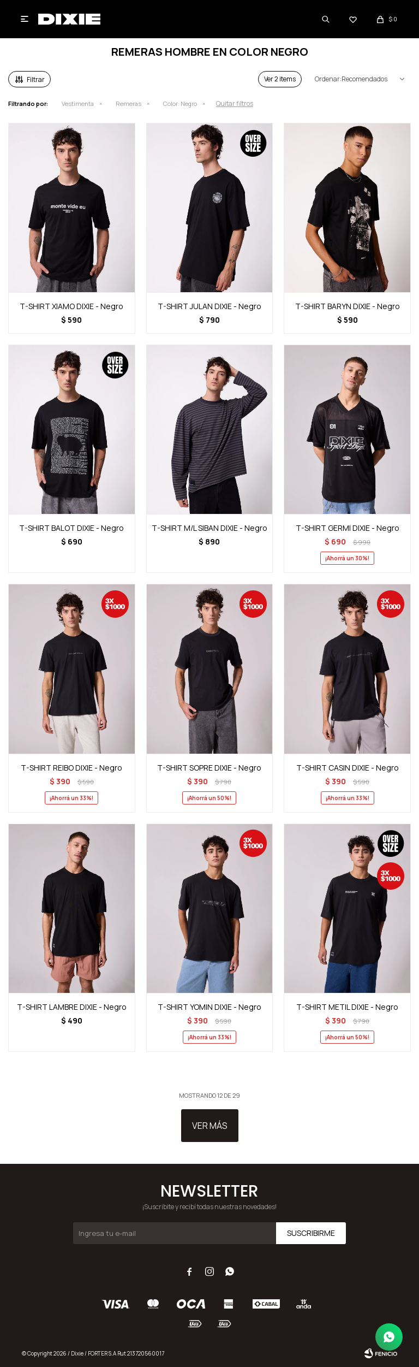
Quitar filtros (234, 103)
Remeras (128, 103)
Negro (180, 103)
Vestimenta (78, 103)
